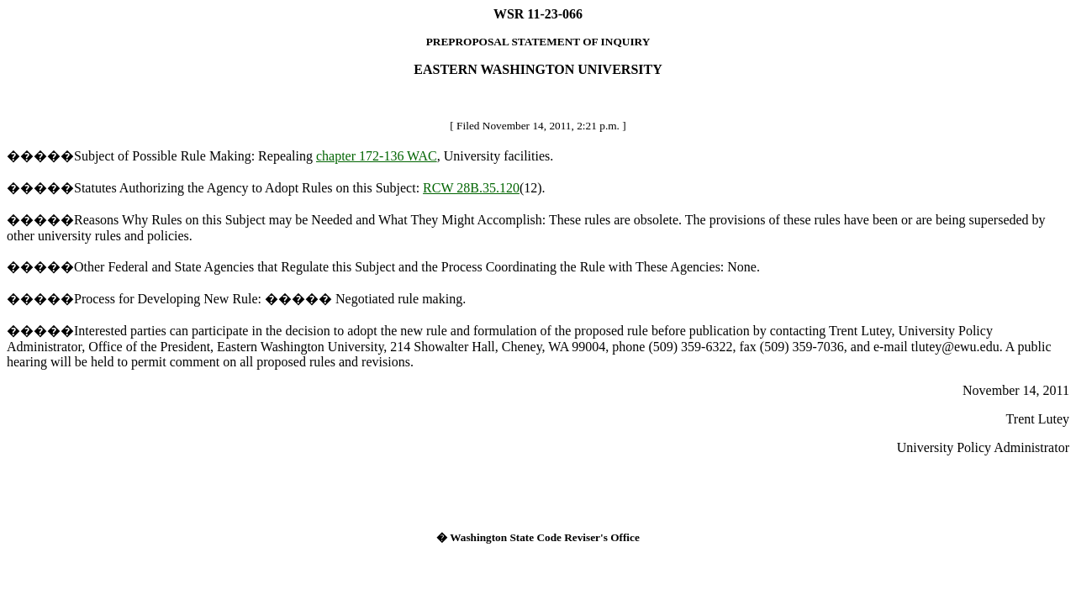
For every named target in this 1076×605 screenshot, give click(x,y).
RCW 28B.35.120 (471, 188)
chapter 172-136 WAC (376, 156)
